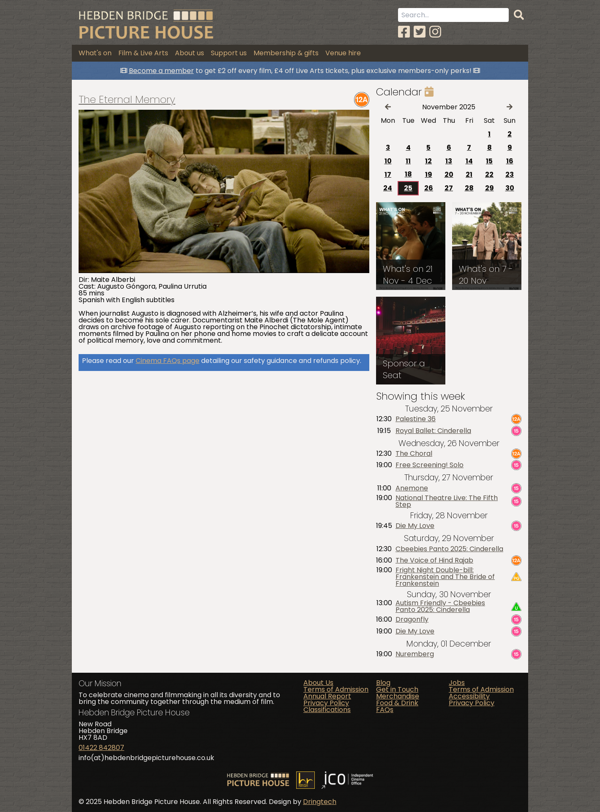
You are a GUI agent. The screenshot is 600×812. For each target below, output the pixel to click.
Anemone (411, 488)
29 (489, 188)
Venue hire (343, 53)
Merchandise (397, 696)
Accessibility (469, 696)
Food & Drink (397, 703)
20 (449, 174)
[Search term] (453, 15)
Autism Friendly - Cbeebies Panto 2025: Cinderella (440, 606)
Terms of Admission (335, 689)
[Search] (519, 15)
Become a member (161, 71)
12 (428, 161)
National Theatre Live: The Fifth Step (446, 501)
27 (449, 188)
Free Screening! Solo (429, 465)
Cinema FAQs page (167, 360)
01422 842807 (101, 747)
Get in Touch (397, 689)
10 (388, 161)
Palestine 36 (415, 419)
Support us (229, 53)
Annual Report (327, 696)
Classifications (327, 710)
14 (469, 161)
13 (448, 161)
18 (408, 174)
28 (469, 188)
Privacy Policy (326, 703)
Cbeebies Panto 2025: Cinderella (449, 549)
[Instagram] (435, 31)
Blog (383, 682)
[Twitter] (419, 31)
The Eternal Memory (127, 100)
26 (428, 188)
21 (469, 174)
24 (387, 188)
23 (509, 174)
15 (489, 161)
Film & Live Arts (143, 53)
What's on (95, 53)
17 (388, 174)
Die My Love (414, 525)
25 (408, 188)
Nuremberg (414, 654)
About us (189, 53)
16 (509, 161)
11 (408, 161)
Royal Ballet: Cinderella (433, 431)
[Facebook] (404, 31)
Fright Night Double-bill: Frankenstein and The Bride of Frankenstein (445, 577)
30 (509, 188)
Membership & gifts (286, 53)
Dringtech (319, 802)
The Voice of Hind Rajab (434, 560)
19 (428, 174)
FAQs (384, 710)
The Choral (413, 453)
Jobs (457, 682)
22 (489, 174)
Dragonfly (411, 619)
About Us (318, 682)
